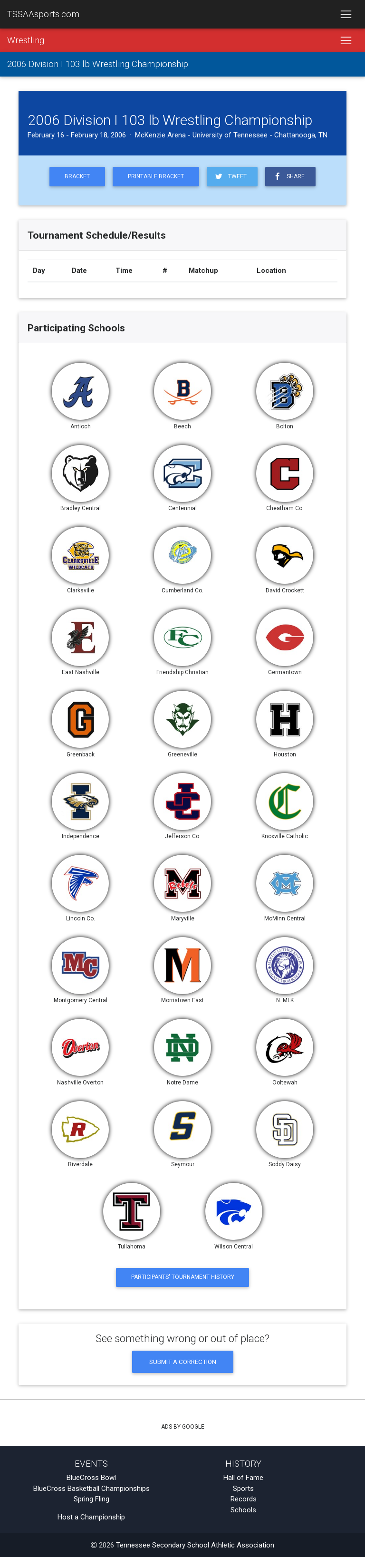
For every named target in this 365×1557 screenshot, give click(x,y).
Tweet (230, 177)
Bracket (77, 176)
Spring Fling (91, 1499)
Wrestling (25, 40)
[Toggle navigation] (346, 14)
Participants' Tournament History (182, 1277)
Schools (243, 1510)
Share (288, 177)
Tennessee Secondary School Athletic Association (195, 1545)
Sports (243, 1488)
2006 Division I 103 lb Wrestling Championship (97, 64)
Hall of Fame (243, 1477)
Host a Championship (91, 1517)
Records (244, 1499)
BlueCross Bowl (91, 1477)
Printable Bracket (156, 176)
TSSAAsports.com (43, 14)
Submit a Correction (182, 1361)
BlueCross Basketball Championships (91, 1488)
